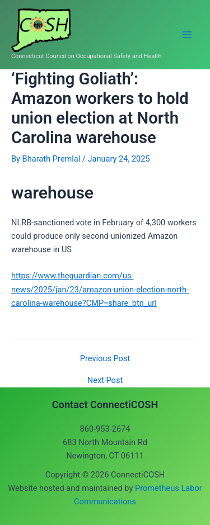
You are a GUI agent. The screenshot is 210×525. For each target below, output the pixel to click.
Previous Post (105, 358)
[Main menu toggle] (187, 34)
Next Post (105, 380)
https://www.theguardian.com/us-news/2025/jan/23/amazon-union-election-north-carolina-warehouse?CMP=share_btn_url (100, 289)
